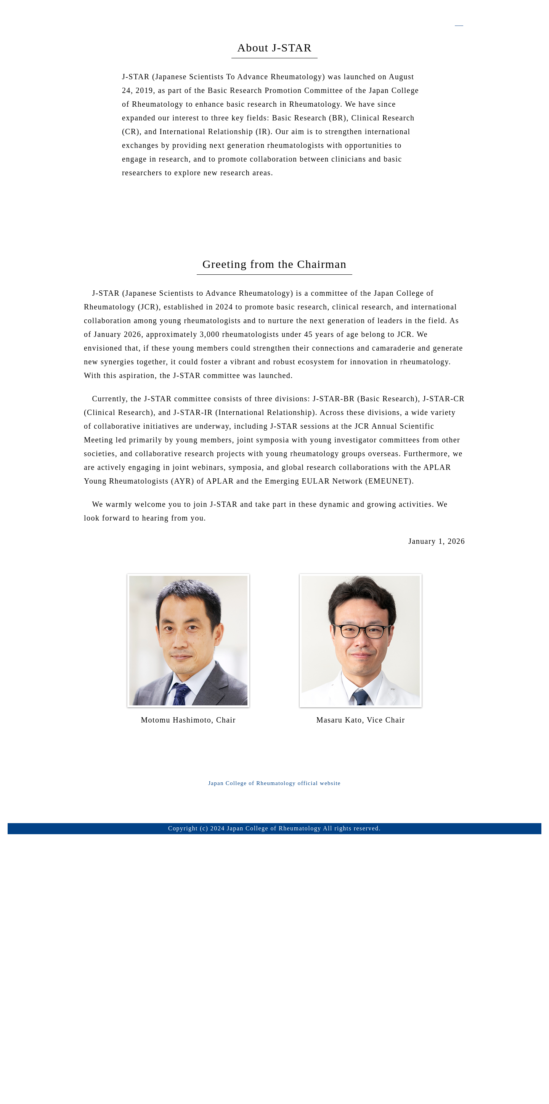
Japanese (448, 192)
